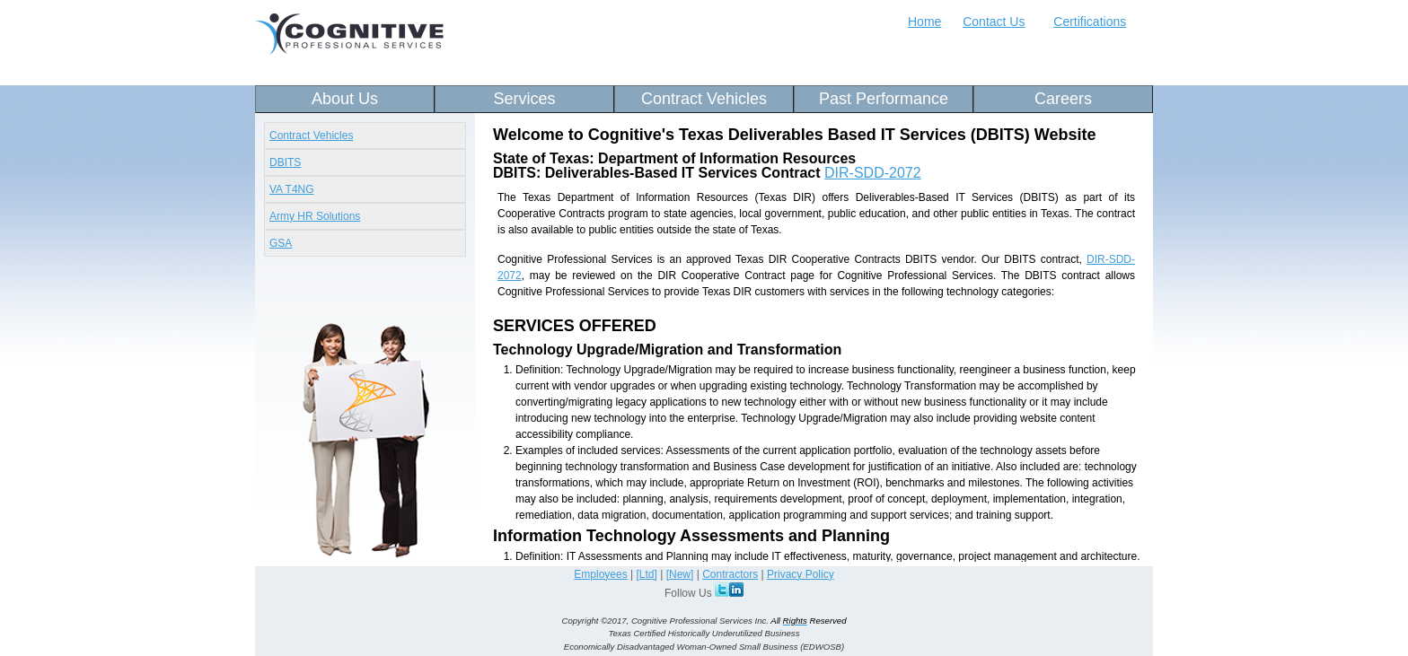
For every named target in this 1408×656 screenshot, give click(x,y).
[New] (680, 574)
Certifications (1089, 21)
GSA (280, 243)
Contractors (730, 574)
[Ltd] (647, 574)
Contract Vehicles (704, 99)
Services (524, 99)
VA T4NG (291, 189)
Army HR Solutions (314, 216)
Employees (600, 574)
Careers (1063, 99)
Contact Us (994, 21)
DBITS (285, 162)
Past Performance (883, 99)
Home (924, 21)
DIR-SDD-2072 (872, 172)
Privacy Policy (800, 574)
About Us (345, 99)
